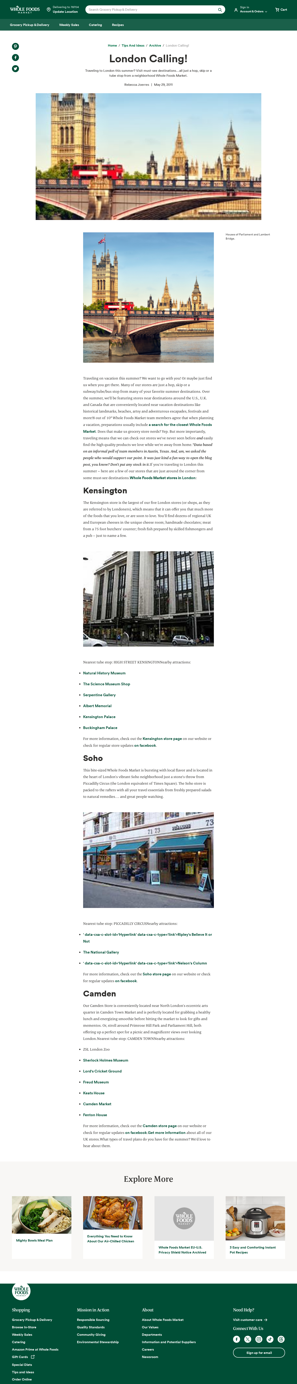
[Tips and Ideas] (133, 45)
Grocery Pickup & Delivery (32, 1319)
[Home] (112, 45)
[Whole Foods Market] (25, 9)
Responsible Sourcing (93, 1319)
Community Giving (91, 1334)
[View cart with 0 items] (281, 9)
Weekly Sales (22, 1334)
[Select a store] (62, 9)
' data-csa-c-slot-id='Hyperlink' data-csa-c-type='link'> (145, 963)
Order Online (22, 1379)
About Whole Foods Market (163, 1319)
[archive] (155, 45)
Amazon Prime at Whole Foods (35, 1349)
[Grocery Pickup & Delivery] (29, 24)
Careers (148, 1349)
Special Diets (22, 1364)
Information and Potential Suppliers (169, 1342)
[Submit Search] (220, 9)
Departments (152, 1334)
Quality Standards (91, 1327)
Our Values (150, 1327)
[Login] (250, 9)
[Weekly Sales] (69, 24)
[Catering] (95, 24)
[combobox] (149, 9)
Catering (18, 1342)
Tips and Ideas (23, 1372)
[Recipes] (118, 24)
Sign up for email (259, 1352)
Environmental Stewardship (98, 1342)
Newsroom (150, 1357)
